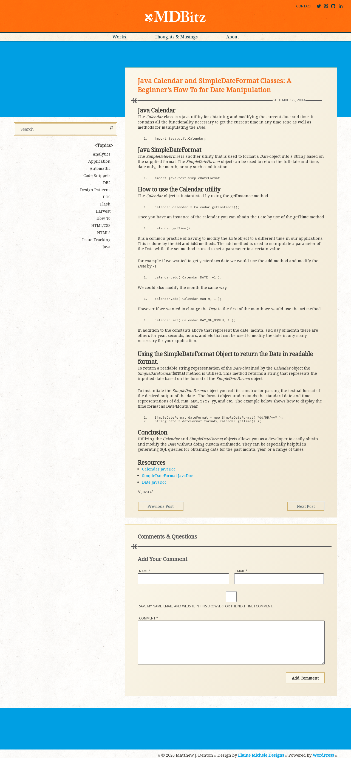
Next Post (304, 506)
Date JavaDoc (154, 482)
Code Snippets (97, 175)
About (232, 37)
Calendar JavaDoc (159, 469)
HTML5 (104, 232)
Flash (105, 204)
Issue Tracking (96, 239)
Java (145, 491)
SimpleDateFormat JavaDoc (167, 475)
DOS (107, 196)
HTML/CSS (101, 225)
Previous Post (162, 506)
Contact (304, 6)
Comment (148, 618)
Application (99, 161)
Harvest (103, 211)
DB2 (107, 182)
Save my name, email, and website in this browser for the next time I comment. (206, 606)
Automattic (100, 168)
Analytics (102, 154)
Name (145, 571)
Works (119, 37)
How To (104, 218)
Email (241, 571)
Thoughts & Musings (176, 37)
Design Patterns (95, 189)
